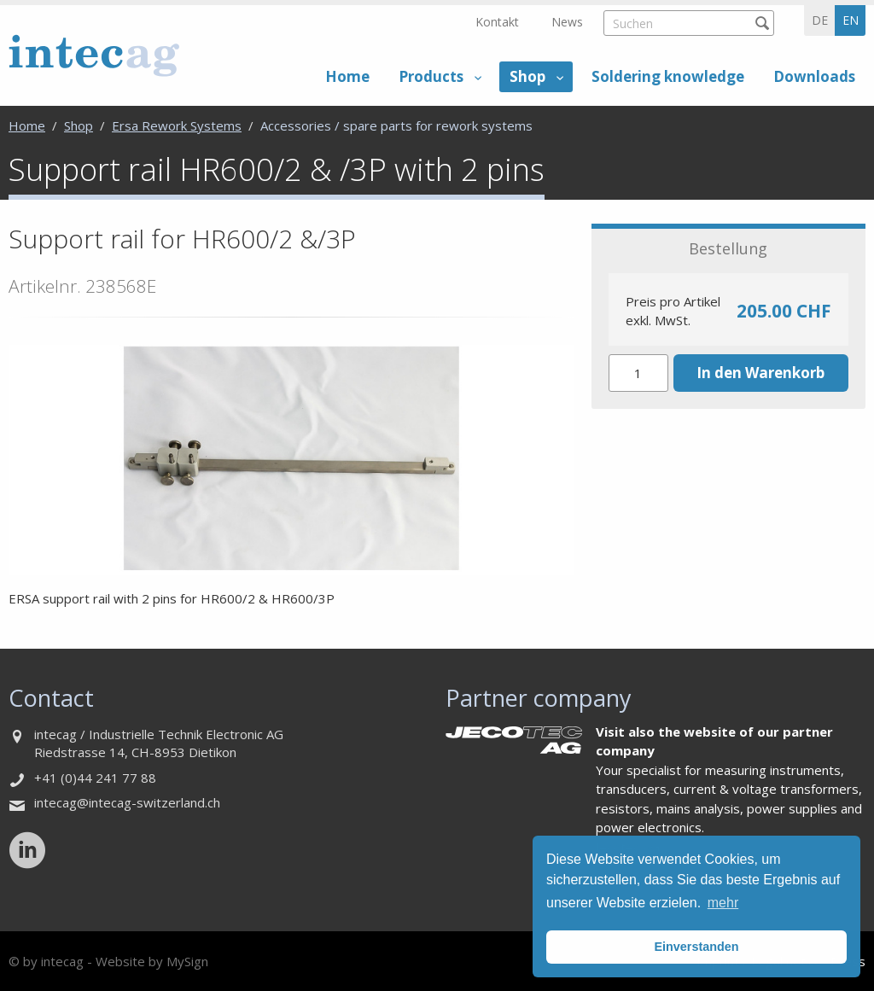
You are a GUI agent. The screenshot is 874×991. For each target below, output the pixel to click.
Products (431, 76)
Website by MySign (152, 961)
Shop (527, 76)
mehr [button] (723, 902)
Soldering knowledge (667, 76)
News (567, 22)
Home (347, 76)
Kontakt (497, 22)
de (820, 20)
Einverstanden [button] (696, 946)
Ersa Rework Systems (177, 125)
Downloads (814, 76)
